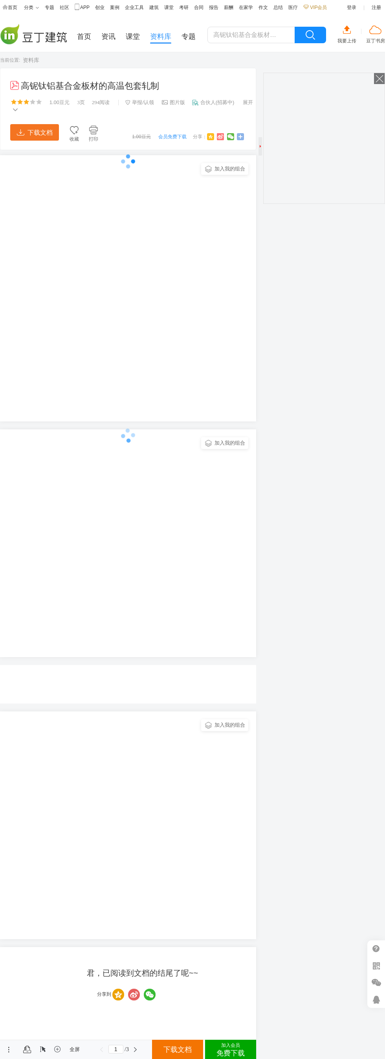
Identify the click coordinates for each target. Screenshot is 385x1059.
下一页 (135, 1050)
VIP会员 (315, 7)
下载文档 (35, 132)
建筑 (154, 7)
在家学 (246, 7)
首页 (9, 7)
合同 (199, 7)
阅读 (101, 102)
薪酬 (228, 7)
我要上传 (346, 41)
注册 (376, 7)
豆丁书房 (375, 41)
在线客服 (376, 999)
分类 (31, 7)
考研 (184, 7)
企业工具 (134, 7)
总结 (278, 7)
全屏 (75, 1049)
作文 (263, 7)
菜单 (9, 1049)
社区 (64, 7)
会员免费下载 (172, 136)
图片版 (173, 102)
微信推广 (376, 982)
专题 (49, 7)
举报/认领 (139, 102)
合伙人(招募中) (213, 102)
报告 (213, 7)
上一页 (102, 1050)
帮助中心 (376, 948)
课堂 (169, 7)
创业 (99, 7)
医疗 (293, 7)
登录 (351, 7)
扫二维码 (376, 965)
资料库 (31, 60)
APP (82, 7)
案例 (114, 7)
